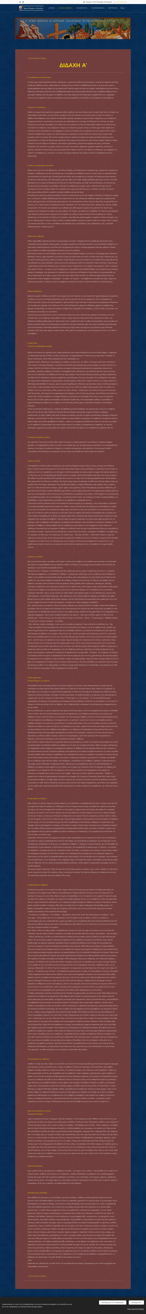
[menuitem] (64, 8)
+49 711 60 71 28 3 (121, 2)
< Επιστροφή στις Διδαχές (37, 58)
